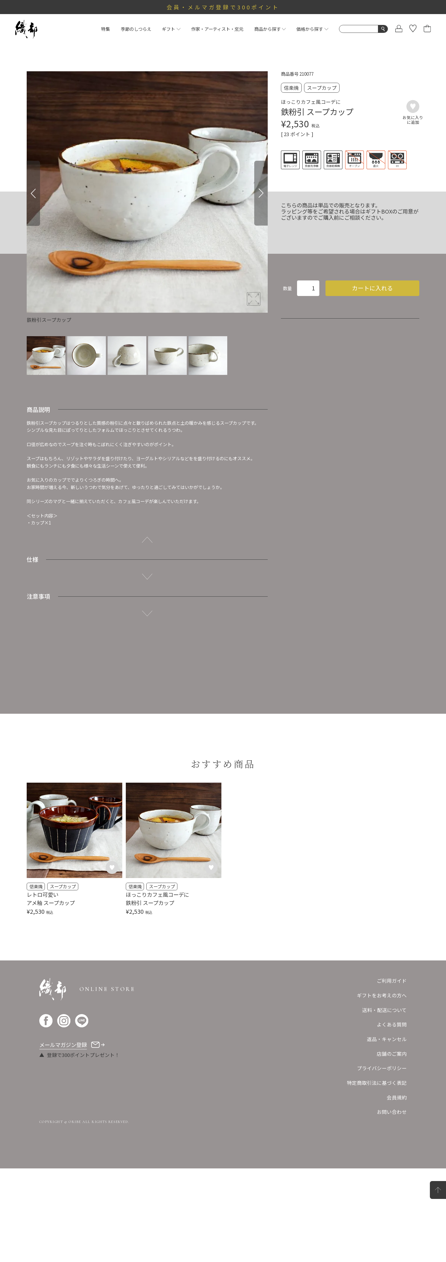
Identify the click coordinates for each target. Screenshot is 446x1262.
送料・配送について (384, 1103)
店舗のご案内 (392, 1147)
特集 (105, 29)
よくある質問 (392, 1117)
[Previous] (33, 193)
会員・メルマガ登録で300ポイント (223, 7)
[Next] (261, 193)
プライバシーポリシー (382, 1161)
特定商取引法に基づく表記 (377, 1176)
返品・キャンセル (387, 1132)
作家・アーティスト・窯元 (217, 29)
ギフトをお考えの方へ (382, 1088)
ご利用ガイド (392, 1074)
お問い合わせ (392, 1205)
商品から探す (270, 29)
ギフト (171, 29)
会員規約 (397, 1190)
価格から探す (312, 29)
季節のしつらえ (136, 29)
